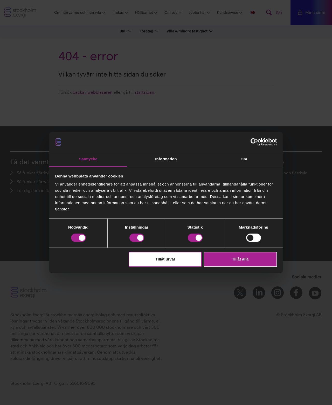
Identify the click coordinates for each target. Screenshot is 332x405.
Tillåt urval (165, 259)
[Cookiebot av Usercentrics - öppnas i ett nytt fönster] (254, 142)
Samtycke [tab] (88, 159)
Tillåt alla (240, 259)
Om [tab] (243, 159)
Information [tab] (166, 159)
